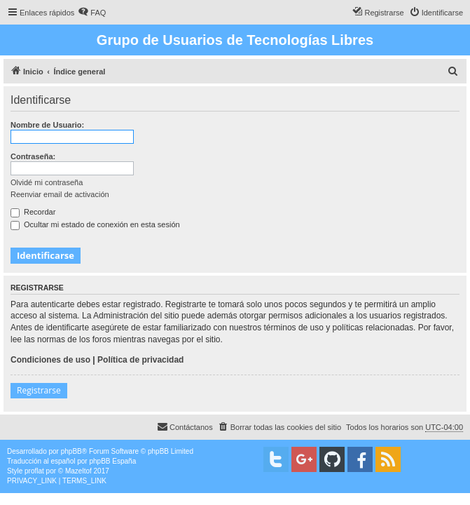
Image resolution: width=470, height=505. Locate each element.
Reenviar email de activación (60, 194)
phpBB (71, 451)
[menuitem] (92, 12)
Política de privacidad (140, 360)
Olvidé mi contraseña (47, 182)
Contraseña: (33, 156)
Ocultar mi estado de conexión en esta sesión (95, 224)
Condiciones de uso (50, 360)
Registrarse (39, 390)
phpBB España (112, 461)
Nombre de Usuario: (47, 125)
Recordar (33, 212)
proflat (34, 471)
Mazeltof (78, 471)
